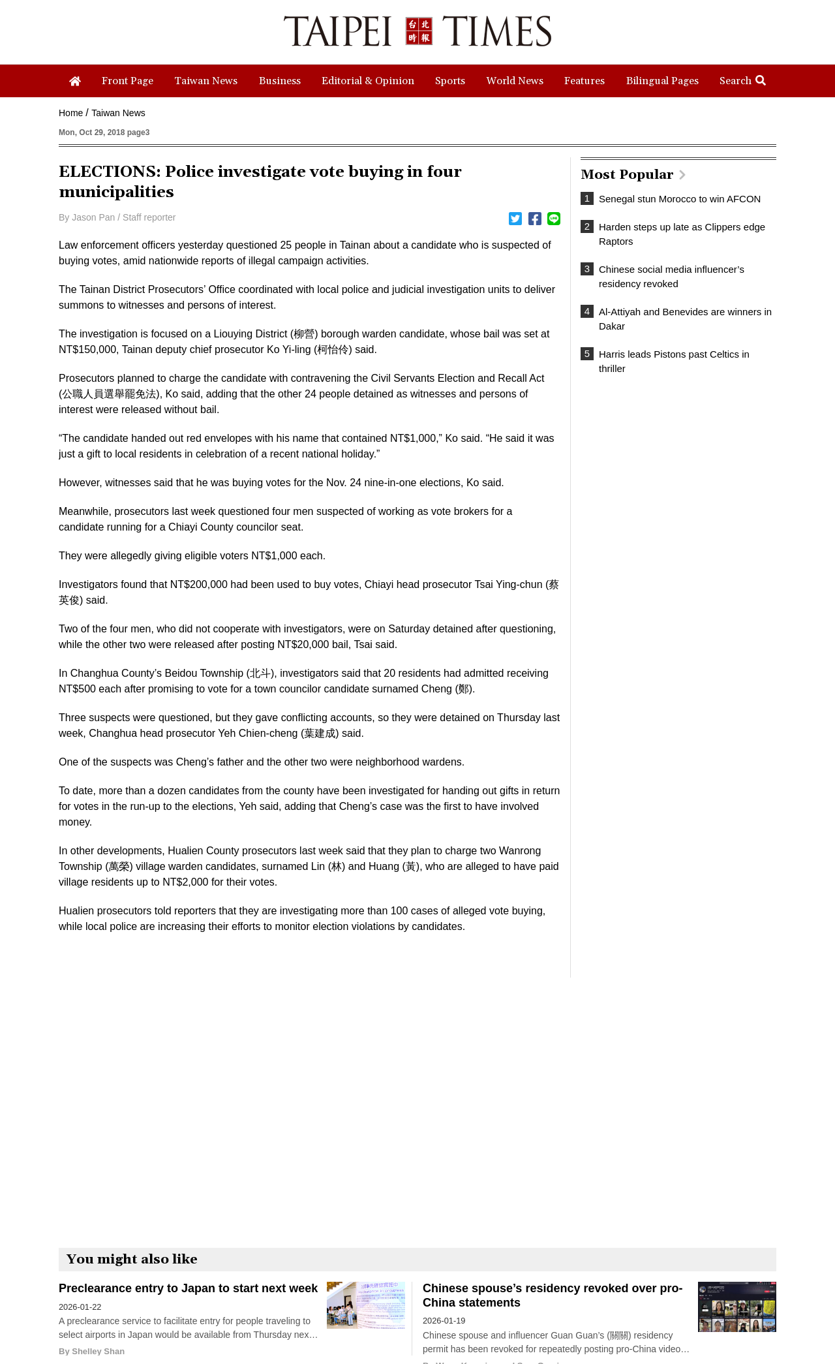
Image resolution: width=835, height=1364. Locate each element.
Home (71, 113)
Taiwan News (118, 113)
